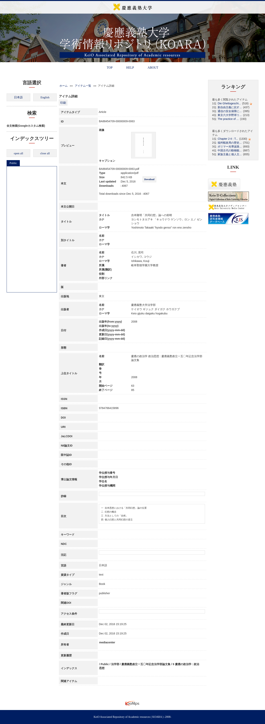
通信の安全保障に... (230, 111)
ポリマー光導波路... (230, 146)
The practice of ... (228, 118)
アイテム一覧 (83, 85)
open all (18, 153)
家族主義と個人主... (230, 154)
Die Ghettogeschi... (229, 103)
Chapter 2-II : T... (228, 138)
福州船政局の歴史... (230, 142)
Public (13, 163)
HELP (130, 67)
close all (45, 153)
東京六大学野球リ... (230, 115)
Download (149, 179)
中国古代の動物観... (230, 150)
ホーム (63, 85)
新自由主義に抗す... (230, 107)
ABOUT (152, 67)
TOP (109, 67)
